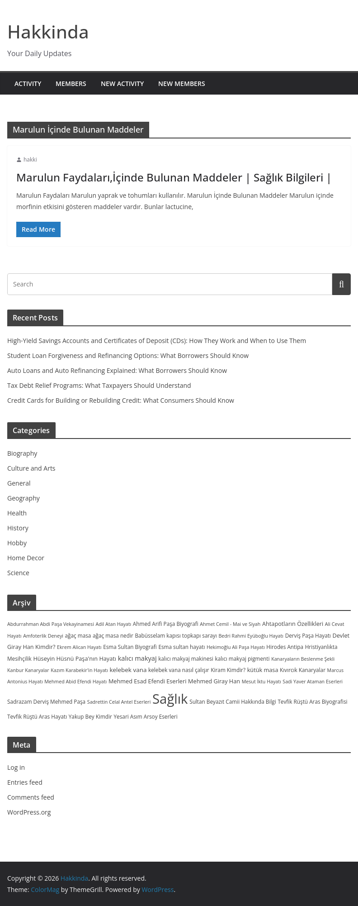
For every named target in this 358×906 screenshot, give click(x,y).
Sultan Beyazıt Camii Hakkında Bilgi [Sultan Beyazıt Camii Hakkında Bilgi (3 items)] (232, 701)
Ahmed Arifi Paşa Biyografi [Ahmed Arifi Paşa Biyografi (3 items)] (165, 623)
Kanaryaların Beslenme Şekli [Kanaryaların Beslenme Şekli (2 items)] (302, 659)
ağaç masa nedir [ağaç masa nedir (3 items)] (113, 635)
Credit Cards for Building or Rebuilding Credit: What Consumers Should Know (120, 400)
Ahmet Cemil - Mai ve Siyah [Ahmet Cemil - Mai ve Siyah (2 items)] (230, 624)
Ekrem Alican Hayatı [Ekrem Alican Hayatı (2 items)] (79, 647)
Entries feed (24, 782)
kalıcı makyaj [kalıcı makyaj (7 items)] (137, 658)
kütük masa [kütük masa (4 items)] (262, 670)
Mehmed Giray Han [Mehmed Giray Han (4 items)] (214, 681)
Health (17, 513)
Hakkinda (48, 31)
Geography (23, 498)
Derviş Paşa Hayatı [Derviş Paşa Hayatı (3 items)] (308, 635)
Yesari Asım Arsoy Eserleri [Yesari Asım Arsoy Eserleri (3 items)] (146, 716)
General (19, 483)
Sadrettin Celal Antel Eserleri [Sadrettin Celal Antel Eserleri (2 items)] (119, 702)
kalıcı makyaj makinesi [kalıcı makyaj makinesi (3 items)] (185, 658)
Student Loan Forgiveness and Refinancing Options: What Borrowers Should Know (128, 355)
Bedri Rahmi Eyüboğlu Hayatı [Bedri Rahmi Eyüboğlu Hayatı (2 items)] (250, 636)
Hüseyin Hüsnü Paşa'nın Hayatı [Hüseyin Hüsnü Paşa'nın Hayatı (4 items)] (74, 658)
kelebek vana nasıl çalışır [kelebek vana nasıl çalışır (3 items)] (178, 669)
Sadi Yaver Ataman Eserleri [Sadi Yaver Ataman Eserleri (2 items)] (313, 681)
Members (71, 83)
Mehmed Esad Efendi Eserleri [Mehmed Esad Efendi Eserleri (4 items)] (147, 681)
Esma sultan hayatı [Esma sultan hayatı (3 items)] (181, 646)
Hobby (17, 543)
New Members (181, 83)
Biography (22, 453)
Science (18, 572)
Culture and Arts (31, 468)
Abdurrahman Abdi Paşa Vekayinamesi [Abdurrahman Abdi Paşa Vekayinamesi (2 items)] (50, 624)
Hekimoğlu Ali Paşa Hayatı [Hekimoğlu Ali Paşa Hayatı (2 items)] (236, 647)
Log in (16, 767)
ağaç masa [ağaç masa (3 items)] (78, 635)
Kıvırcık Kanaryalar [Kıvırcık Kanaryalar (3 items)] (302, 669)
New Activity (122, 83)
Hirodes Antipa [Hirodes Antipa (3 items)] (284, 646)
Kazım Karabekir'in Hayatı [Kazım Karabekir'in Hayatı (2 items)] (79, 670)
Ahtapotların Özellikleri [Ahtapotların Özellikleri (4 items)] (292, 624)
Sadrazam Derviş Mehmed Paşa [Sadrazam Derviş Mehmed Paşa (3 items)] (46, 701)
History (17, 528)
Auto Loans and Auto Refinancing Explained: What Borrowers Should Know (117, 370)
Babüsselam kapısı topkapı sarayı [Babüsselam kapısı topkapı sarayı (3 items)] (176, 635)
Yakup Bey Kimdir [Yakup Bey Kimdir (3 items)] (90, 716)
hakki (30, 159)
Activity (27, 83)
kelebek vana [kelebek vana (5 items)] (127, 670)
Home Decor (25, 557)
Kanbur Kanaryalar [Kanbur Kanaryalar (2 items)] (28, 670)
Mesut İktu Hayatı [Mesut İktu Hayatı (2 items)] (261, 681)
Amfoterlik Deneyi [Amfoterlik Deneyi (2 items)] (43, 636)
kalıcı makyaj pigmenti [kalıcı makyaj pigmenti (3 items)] (242, 658)
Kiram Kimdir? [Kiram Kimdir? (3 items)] (228, 669)
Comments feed (30, 797)
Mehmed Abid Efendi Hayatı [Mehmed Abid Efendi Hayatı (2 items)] (75, 681)
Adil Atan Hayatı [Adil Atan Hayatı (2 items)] (114, 624)
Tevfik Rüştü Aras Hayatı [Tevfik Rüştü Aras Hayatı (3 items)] (37, 716)
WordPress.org (29, 812)
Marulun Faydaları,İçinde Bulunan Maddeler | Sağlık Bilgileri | (174, 177)
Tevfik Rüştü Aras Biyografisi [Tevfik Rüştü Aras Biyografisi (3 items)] (312, 701)
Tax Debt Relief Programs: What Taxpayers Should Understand (99, 385)
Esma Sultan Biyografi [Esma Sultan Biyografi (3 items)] (130, 646)
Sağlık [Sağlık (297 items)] (170, 699)
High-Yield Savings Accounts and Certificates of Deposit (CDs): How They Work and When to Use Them (156, 340)
